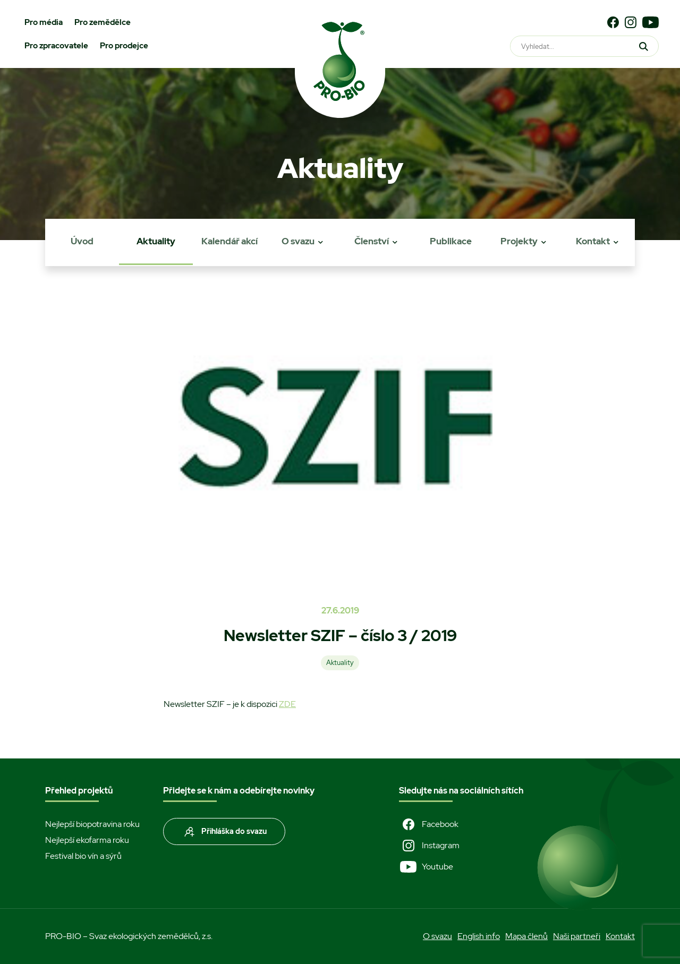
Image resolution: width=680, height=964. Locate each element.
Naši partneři (576, 936)
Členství (371, 241)
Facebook (428, 824)
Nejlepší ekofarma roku (87, 840)
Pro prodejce (124, 45)
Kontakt (593, 241)
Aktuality (156, 241)
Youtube (426, 867)
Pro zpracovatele (56, 45)
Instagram (429, 845)
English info (478, 936)
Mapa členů (526, 936)
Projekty (519, 241)
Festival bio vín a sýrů (83, 855)
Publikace (451, 241)
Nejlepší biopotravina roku (92, 824)
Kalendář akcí (229, 241)
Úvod (82, 241)
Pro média (43, 22)
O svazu (298, 241)
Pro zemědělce (102, 22)
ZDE (287, 704)
